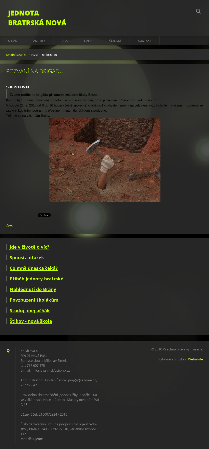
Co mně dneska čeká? (34, 268)
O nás (12, 41)
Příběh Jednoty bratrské (36, 279)
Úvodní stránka (16, 55)
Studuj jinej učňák (30, 310)
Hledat (198, 11)
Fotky (88, 41)
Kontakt (144, 41)
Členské (115, 41)
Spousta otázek (27, 257)
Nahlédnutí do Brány (33, 289)
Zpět (9, 225)
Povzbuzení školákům (34, 300)
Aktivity (39, 41)
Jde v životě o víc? (29, 247)
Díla (65, 41)
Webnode (195, 359)
